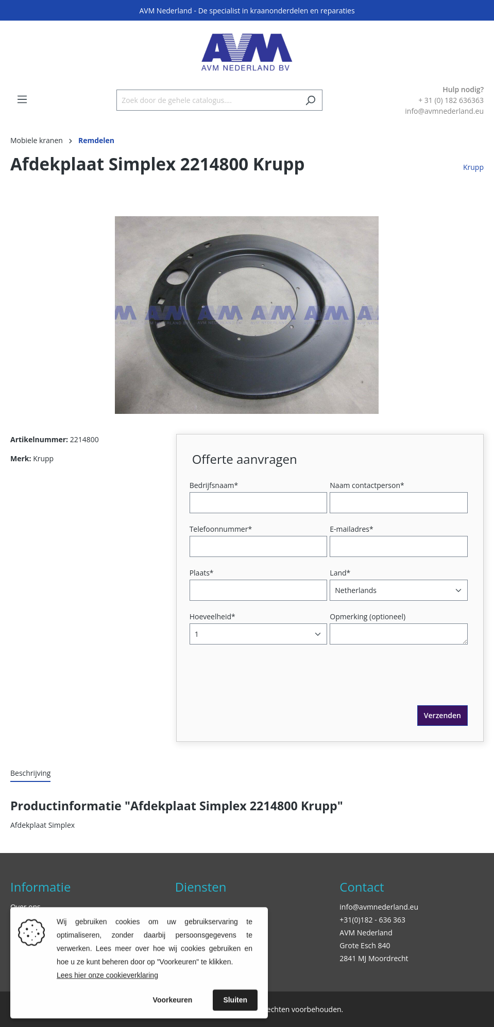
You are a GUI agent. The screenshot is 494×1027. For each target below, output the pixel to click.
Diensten (201, 886)
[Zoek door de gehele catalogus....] (207, 100)
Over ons (25, 907)
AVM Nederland (365, 932)
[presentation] (270, 685)
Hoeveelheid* (212, 616)
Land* (340, 573)
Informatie (40, 886)
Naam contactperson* (367, 485)
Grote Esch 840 (364, 945)
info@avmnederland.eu (378, 907)
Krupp (473, 167)
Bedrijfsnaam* (214, 485)
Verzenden (442, 715)
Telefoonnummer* (221, 529)
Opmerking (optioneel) (367, 616)
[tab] (30, 773)
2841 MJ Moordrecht (373, 958)
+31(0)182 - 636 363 (372, 920)
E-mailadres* (351, 529)
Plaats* (202, 573)
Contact (361, 886)
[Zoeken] (310, 100)
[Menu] (22, 99)
